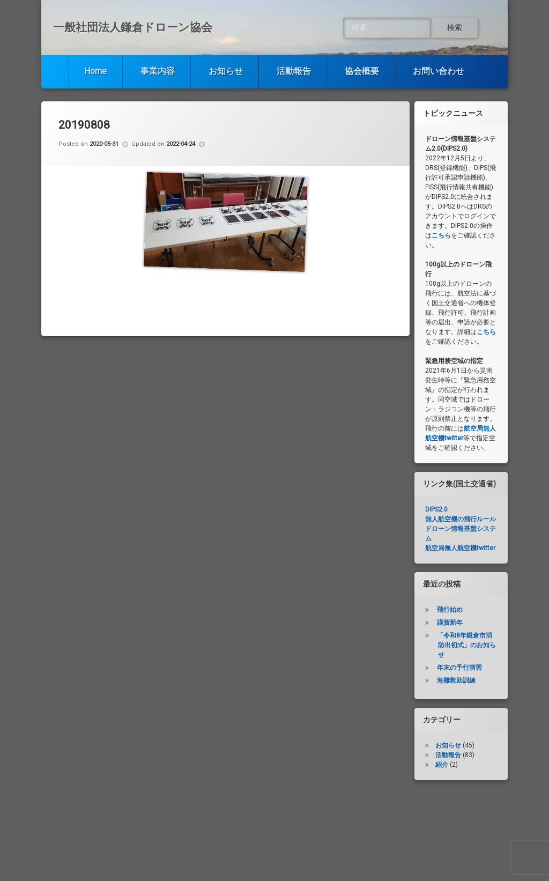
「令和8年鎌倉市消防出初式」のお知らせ (466, 645)
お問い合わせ (438, 71)
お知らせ (226, 71)
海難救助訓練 (456, 680)
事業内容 (157, 71)
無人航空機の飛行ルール (460, 519)
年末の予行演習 (459, 667)
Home (95, 71)
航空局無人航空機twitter (460, 548)
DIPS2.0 (436, 509)
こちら (441, 235)
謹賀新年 (450, 622)
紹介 (441, 764)
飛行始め (450, 609)
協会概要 (362, 71)
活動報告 (294, 71)
